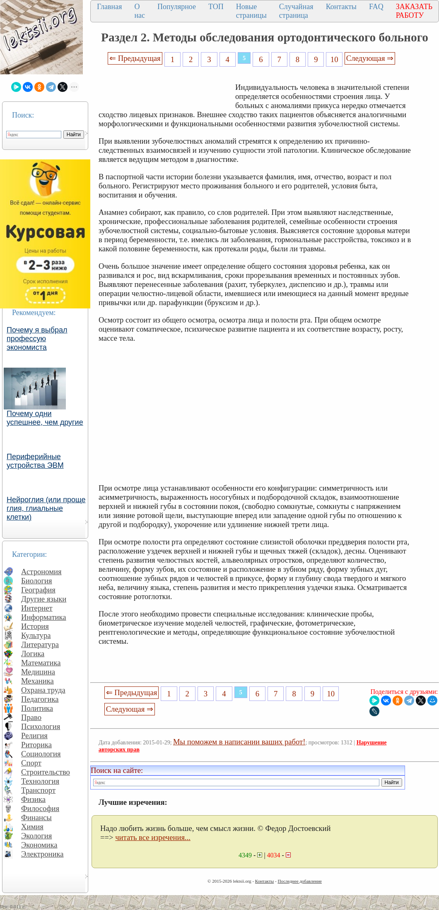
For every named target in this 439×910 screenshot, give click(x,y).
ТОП (216, 6)
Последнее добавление (299, 881)
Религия (34, 735)
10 (334, 59)
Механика (37, 680)
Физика (33, 799)
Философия (40, 808)
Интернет (37, 608)
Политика (37, 708)
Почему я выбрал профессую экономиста (37, 338)
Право (31, 717)
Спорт (31, 762)
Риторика (36, 744)
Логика (32, 653)
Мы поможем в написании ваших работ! (239, 741)
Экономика (39, 844)
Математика (41, 662)
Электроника (42, 854)
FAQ (376, 6)
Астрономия (41, 571)
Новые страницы (251, 10)
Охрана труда (43, 690)
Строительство (45, 772)
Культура (36, 635)
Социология (41, 753)
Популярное (176, 6)
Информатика (43, 617)
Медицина (38, 671)
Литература (40, 644)
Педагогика (40, 699)
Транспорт (38, 790)
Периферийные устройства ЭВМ (35, 461)
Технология (40, 781)
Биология (36, 580)
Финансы (36, 817)
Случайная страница (296, 10)
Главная (109, 6)
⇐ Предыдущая (135, 58)
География (38, 589)
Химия (32, 826)
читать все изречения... (153, 837)
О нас (139, 10)
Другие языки (43, 599)
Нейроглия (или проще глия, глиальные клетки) (46, 508)
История (35, 626)
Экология (36, 835)
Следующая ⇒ (369, 58)
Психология (40, 726)
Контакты (341, 6)
